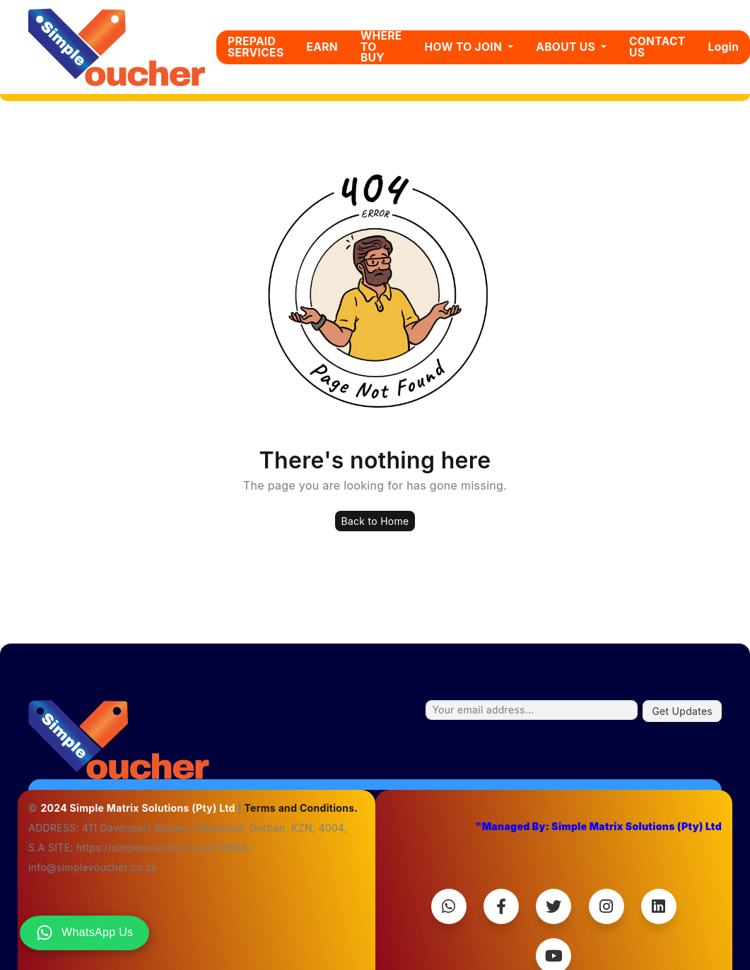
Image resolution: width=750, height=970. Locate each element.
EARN (322, 47)
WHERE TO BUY (381, 46)
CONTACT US (657, 47)
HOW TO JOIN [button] (465, 47)
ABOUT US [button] (567, 47)
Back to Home (375, 521)
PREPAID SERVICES (255, 47)
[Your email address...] (532, 710)
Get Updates (682, 711)
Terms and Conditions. (301, 808)
